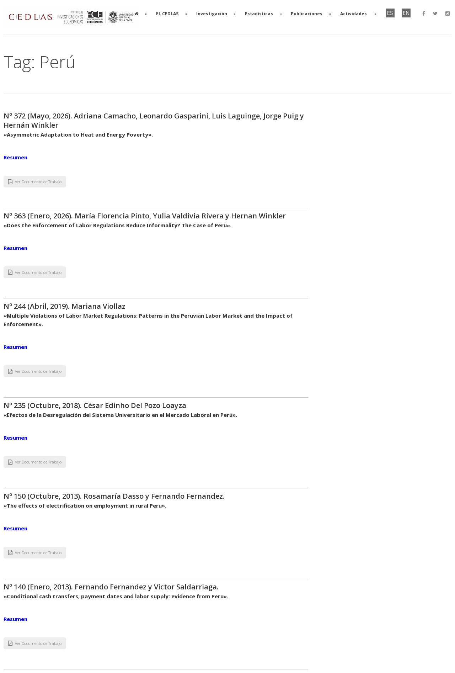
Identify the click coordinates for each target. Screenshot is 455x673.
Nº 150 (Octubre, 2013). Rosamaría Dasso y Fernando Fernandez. (114, 496)
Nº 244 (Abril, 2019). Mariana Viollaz (64, 306)
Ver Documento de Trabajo (34, 181)
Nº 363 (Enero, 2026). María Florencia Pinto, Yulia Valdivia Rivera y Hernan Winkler (145, 216)
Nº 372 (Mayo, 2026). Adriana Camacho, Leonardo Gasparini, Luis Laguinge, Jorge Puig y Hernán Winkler (154, 120)
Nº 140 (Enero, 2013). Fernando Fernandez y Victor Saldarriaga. (111, 587)
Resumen (15, 157)
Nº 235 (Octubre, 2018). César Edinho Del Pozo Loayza (95, 405)
